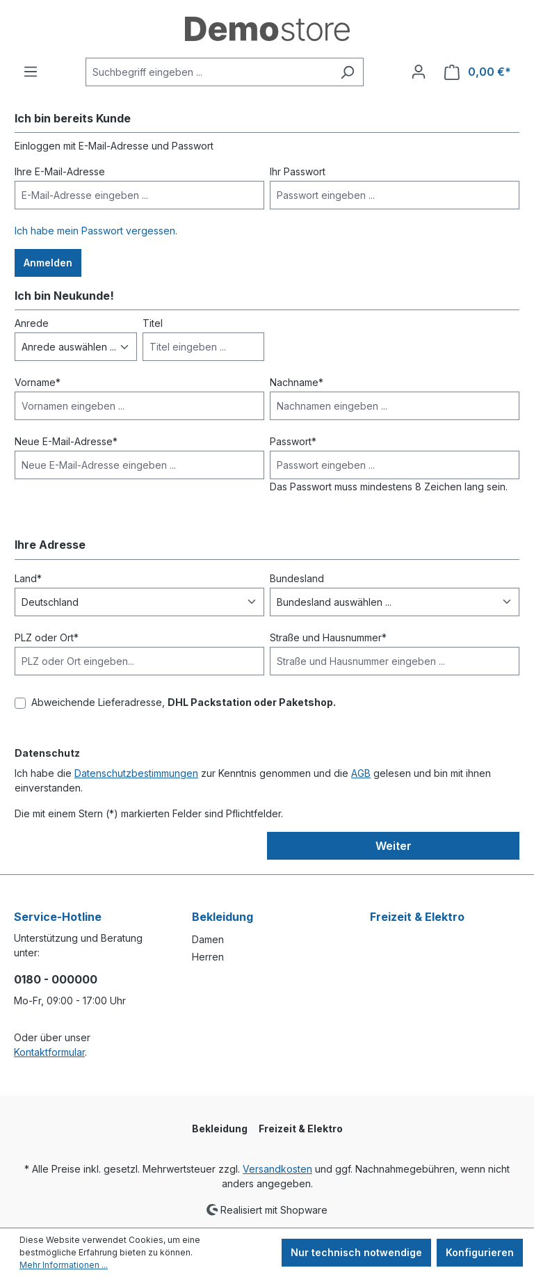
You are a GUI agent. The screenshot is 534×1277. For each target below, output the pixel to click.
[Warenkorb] (477, 72)
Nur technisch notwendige (356, 1252)
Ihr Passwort (297, 171)
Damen (208, 939)
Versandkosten (277, 1169)
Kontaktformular (49, 1052)
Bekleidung (222, 917)
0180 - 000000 (55, 979)
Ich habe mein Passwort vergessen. (96, 230)
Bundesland (297, 578)
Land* (28, 578)
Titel (153, 323)
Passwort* (293, 441)
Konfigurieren (480, 1252)
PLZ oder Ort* (47, 637)
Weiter (393, 846)
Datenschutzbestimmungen (136, 773)
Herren (208, 957)
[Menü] (30, 72)
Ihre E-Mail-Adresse (60, 171)
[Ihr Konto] (418, 72)
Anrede (32, 323)
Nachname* (296, 382)
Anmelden (48, 262)
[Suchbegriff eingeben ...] (209, 72)
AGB (361, 773)
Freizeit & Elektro (417, 917)
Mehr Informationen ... (63, 1265)
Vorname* (37, 382)
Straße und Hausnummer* (328, 637)
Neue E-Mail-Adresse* (66, 441)
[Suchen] (347, 72)
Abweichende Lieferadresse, (183, 702)
